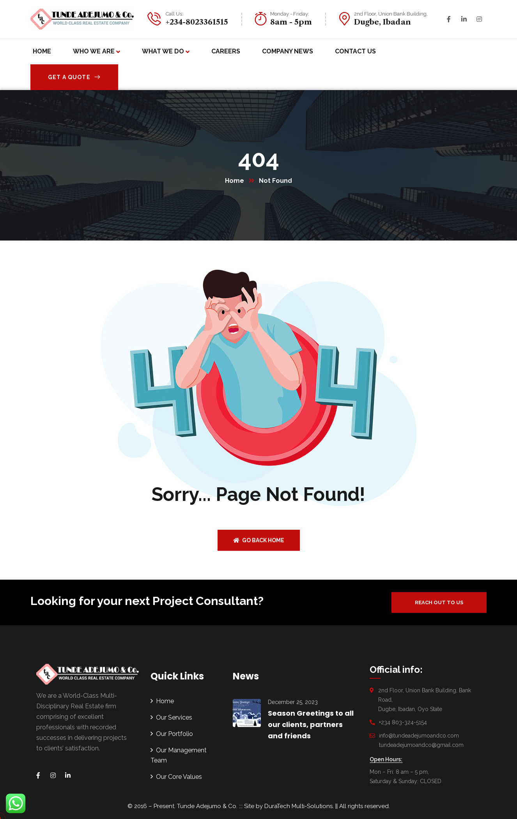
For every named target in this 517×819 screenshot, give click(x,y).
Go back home (258, 540)
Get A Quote (74, 77)
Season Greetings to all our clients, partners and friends (311, 724)
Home (234, 180)
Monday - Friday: (289, 14)
